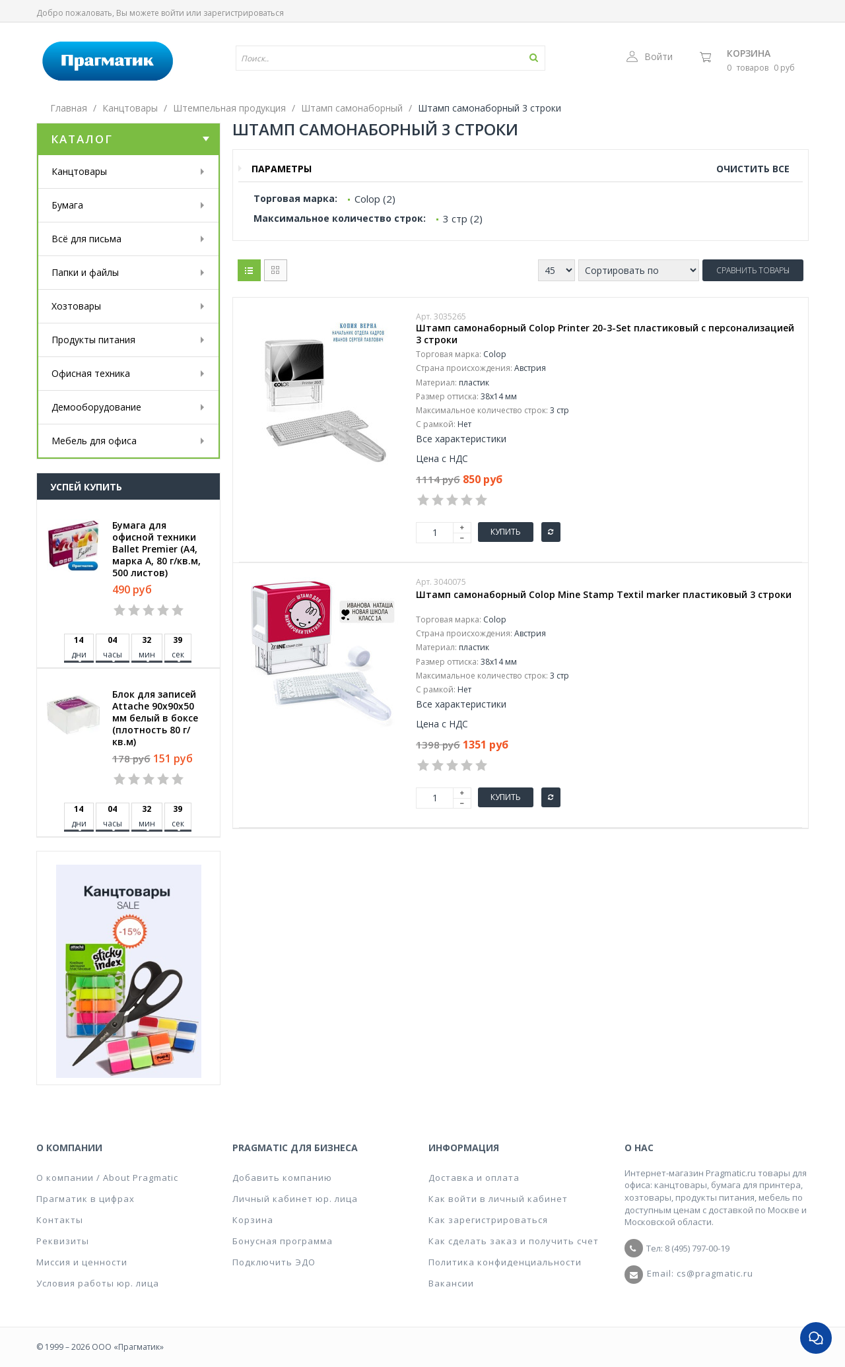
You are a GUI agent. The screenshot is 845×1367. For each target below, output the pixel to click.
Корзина (748, 53)
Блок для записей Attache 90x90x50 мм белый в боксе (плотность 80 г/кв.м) (155, 718)
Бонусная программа (282, 1241)
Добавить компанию (282, 1178)
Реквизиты (62, 1241)
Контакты (59, 1220)
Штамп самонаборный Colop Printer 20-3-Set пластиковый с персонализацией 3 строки (605, 334)
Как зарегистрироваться (488, 1220)
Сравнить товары (753, 270)
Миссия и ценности (81, 1262)
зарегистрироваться (243, 12)
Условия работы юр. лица (97, 1283)
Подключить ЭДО (274, 1262)
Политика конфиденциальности (505, 1262)
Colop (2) (375, 198)
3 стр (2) (463, 218)
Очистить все (753, 168)
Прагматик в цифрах (85, 1199)
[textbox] (351, 58)
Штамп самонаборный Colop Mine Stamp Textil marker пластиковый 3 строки (604, 595)
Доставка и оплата (474, 1178)
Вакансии (451, 1283)
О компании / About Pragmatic (107, 1178)
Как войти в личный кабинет (498, 1199)
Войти (649, 56)
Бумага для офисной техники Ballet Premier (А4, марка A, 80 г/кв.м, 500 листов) (156, 549)
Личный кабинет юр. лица (295, 1199)
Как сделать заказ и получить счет (513, 1241)
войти (172, 12)
